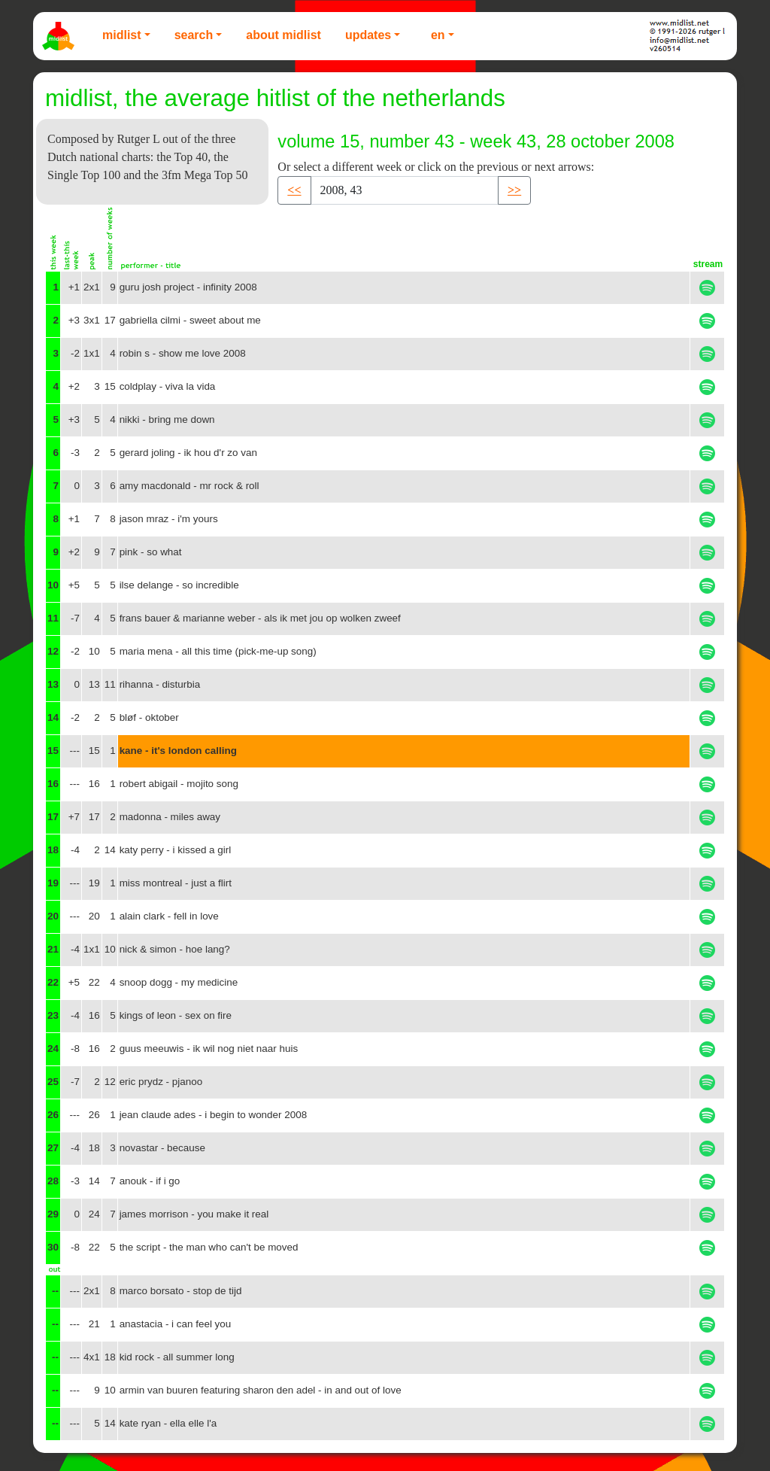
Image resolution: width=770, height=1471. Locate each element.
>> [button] (514, 190)
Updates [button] (368, 35)
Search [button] (194, 35)
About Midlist (283, 35)
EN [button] (438, 35)
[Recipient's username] (405, 190)
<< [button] (294, 190)
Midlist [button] (121, 35)
